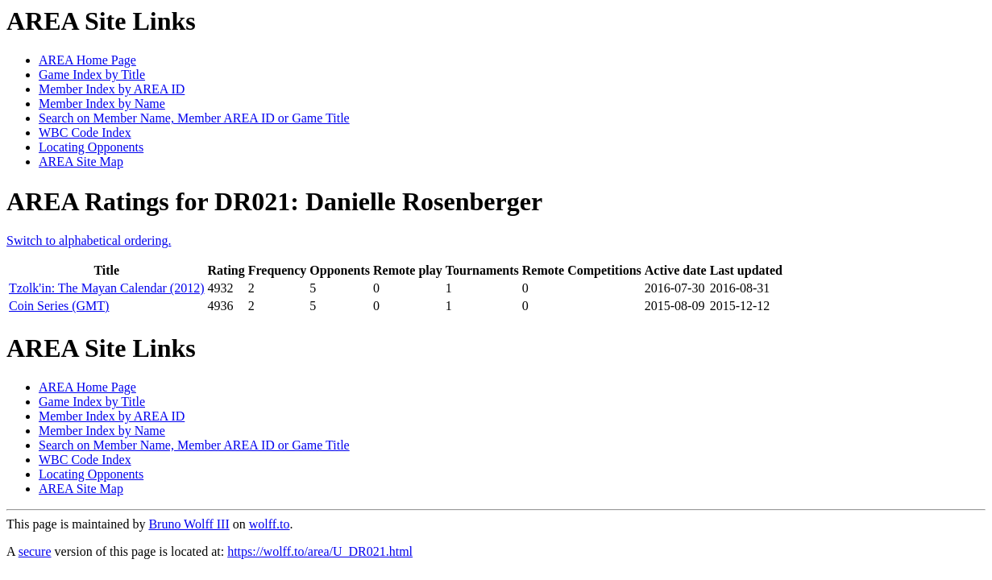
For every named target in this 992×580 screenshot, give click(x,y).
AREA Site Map (81, 161)
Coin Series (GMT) (59, 306)
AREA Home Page (87, 60)
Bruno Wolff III (188, 524)
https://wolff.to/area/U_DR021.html (320, 551)
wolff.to (269, 524)
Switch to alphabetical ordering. (88, 240)
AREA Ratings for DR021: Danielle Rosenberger (274, 201)
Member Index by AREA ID (112, 89)
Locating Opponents (91, 147)
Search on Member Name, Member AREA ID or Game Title (194, 118)
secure (35, 551)
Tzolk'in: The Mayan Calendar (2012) (107, 288)
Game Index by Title (92, 74)
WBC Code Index (85, 132)
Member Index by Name (102, 103)
